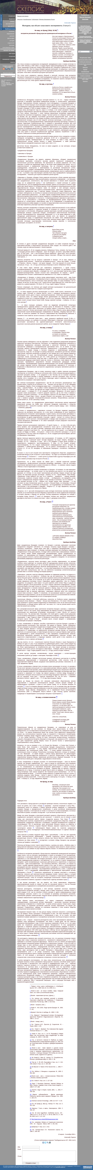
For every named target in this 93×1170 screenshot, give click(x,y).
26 (30, 1113)
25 (30, 1108)
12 (30, 1040)
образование (10, 34)
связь (12, 62)
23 (30, 1101)
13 (30, 1048)
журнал (12, 19)
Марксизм (85, 67)
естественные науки (8, 47)
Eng (89, 1)
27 (30, 1119)
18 (30, 1076)
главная (11, 16)
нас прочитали (10, 24)
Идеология (20, 19)
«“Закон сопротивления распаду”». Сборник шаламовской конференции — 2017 (85, 41)
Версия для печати (22, 16)
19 (30, 1080)
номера (12, 21)
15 (30, 1062)
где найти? (11, 26)
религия (12, 36)
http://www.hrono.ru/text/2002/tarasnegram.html (45, 1119)
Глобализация (35, 19)
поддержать (1, 22)
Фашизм (85, 69)
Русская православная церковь (85, 73)
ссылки (12, 56)
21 (31, 1090)
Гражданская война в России (85, 59)
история (12, 40)
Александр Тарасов (70, 23)
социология (11, 43)
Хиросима (85, 19)
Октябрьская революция (85, 61)
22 (31, 1094)
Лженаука (85, 81)
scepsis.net (70, 1166)
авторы (12, 53)
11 (30, 1033)
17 (30, 1071)
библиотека (10, 29)
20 (31, 1083)
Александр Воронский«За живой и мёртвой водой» (85, 37)
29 (30, 1127)
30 (30, 1129)
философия (10, 38)
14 (30, 1057)
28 (30, 1122)
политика (11, 31)
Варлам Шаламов (85, 17)
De (92, 1)
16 (30, 1067)
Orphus (3, 81)
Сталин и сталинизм (85, 75)
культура (11, 45)
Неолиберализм (27, 19)
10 (30, 1029)
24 (30, 1103)
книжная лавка (9, 59)
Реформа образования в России (47, 19)
